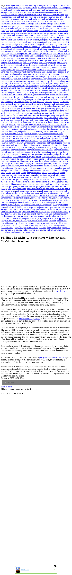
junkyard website (8, 147)
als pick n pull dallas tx (10, 10)
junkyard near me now (32, 136)
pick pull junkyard (12, 184)
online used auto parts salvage (46, 175)
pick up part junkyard (44, 184)
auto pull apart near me (49, 42)
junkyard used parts (60, 145)
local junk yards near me (34, 159)
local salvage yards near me (50, 161)
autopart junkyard (27, 76)
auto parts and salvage (44, 24)
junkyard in (22, 131)
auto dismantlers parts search (30, 14)
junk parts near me (8, 108)
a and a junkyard (12, 5)
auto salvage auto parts (41, 47)
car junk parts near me (14, 83)
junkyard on (34, 138)
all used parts (64, 8)
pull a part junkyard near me (27, 191)
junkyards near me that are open (40, 150)
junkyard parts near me (10, 140)
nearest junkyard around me (31, 166)
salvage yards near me (56, 202)
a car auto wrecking (28, 5)
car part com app (32, 85)
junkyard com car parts (60, 129)
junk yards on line (21, 120)
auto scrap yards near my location (27, 72)
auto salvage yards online (26, 69)
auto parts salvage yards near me (42, 37)
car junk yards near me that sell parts (38, 83)
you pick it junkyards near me (26, 227)
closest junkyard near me (49, 92)
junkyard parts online (29, 140)
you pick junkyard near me (50, 227)
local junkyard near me (54, 159)
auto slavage (47, 72)
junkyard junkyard (57, 131)
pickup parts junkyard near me (13, 189)
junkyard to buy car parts (41, 145)
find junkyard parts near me (51, 97)
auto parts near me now (49, 33)
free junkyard (30, 102)
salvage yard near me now (41, 198)
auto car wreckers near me (23, 12)
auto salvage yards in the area (27, 65)
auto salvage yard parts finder (49, 60)
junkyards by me (53, 147)
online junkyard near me (31, 173)
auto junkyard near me (34, 17)
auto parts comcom (60, 26)
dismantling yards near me (11, 97)
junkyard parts (45, 138)
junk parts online (24, 108)
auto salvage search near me (25, 58)
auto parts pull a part (45, 35)
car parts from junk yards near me (54, 85)
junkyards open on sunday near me (20, 154)
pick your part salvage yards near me (51, 186)
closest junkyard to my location (36, 95)
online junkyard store (50, 173)
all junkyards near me (28, 8)
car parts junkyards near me (12, 88)
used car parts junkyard (39, 218)
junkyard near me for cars (11, 136)
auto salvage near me (59, 49)
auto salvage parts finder (42, 53)
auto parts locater (46, 31)
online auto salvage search (40, 170)
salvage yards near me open (12, 205)
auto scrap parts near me (47, 69)
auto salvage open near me (20, 53)
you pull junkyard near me (54, 230)
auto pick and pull (12, 42)
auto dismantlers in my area (46, 12)
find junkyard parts (31, 97)
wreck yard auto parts (45, 223)
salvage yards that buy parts (16, 207)
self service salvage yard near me (33, 209)
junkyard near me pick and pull (54, 136)
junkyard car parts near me (12, 129)
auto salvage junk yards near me (18, 49)
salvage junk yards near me (27, 195)
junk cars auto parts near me (30, 106)
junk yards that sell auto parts (20, 122)
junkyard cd (45, 129)
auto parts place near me (26, 35)
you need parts (7, 227)
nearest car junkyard (43, 163)
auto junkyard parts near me (12, 19)
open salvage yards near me (25, 177)
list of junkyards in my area (24, 156)
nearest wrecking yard (47, 168)
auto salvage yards (30, 63)
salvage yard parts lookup (41, 200)
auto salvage (6, 47)
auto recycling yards (36, 44)
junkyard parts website (10, 143)
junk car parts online (9, 106)
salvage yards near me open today (38, 205)
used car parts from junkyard (17, 218)
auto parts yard (46, 40)
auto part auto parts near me (44, 21)
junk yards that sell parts (43, 122)
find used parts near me (14, 102)
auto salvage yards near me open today (35, 67)
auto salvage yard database (25, 60)
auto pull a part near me (29, 42)
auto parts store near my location (26, 40)
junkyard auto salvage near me (41, 124)
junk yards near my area (53, 118)
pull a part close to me (55, 189)
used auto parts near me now (56, 214)
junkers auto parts (61, 122)
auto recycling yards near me (57, 44)
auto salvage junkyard (41, 49)
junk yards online (37, 120)
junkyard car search (32, 129)
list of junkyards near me (46, 156)
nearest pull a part (30, 168)
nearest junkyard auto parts (55, 166)
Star (11, 382)
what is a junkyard (23, 221)
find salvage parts (42, 99)
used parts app (55, 218)
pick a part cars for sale (46, 177)
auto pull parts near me (17, 44)
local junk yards (63, 156)
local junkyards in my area (27, 161)
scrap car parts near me (38, 207)
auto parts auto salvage (42, 26)
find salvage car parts (25, 99)
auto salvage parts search (18, 56)
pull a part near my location (51, 191)
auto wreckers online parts (16, 74)
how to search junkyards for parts (27, 104)
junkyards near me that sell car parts (31, 152)
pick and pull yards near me (16, 182)
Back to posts (6, 387)
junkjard (4, 124)
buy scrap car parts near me (16, 81)
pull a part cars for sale (36, 189)
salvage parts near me (48, 195)
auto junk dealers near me (53, 14)
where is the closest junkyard (44, 221)
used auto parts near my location (43, 216)
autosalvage (40, 76)
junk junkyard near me (51, 106)
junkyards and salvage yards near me (31, 147)
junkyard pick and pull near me (33, 143)
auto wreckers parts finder (55, 74)
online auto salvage (21, 170)
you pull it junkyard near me (30, 230)
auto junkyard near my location (56, 17)
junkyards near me (18, 150)
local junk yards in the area (12, 159)
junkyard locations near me (12, 134)
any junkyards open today (48, 10)
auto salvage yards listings (51, 65)
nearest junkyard (12, 166)
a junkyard (41, 5)
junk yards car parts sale (11, 111)
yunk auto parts (29, 232)
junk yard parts (62, 108)
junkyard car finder (27, 127)
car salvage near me (32, 88)
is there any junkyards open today (55, 104)
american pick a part (29, 10)
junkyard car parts (61, 127)
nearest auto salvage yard (24, 163)
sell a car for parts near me (58, 209)
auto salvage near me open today (14, 51)
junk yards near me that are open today (39, 115)
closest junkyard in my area (27, 92)
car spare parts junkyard (59, 90)
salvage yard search (16, 202)
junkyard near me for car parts (50, 134)
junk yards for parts (56, 111)
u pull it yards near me (34, 214)
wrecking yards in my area (41, 225)
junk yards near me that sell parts (29, 118)
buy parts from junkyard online (30, 79)
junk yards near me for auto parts (50, 113)
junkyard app (22, 124)
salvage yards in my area (35, 202)
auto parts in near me (54, 28)
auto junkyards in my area (48, 19)
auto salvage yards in (47, 63)
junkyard (12, 124)
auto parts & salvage (25, 24)
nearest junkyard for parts (11, 168)
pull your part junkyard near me (52, 193)
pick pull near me (27, 184)
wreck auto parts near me (25, 223)
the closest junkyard (30, 211)
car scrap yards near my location (35, 90)
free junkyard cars (44, 102)
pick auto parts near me (37, 182)
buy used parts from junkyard (40, 81)
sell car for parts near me (11, 211)
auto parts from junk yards (33, 28)
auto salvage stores (45, 58)
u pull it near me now (59, 211)
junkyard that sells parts (20, 145)
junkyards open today (44, 154)
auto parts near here (15, 33)
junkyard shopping (54, 143)
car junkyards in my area (15, 85)
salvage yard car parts (21, 198)
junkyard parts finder (60, 138)
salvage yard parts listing (20, 200)
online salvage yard (25, 175)
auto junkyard (18, 17)
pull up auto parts (32, 193)
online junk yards (13, 173)
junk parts (66, 106)
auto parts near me (31, 33)
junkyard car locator (45, 127)
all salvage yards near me (48, 8)
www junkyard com (61, 225)
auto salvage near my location (40, 51)
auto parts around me (23, 26)
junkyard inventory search (38, 131)
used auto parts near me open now (15, 216)
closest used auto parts (59, 95)
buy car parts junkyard (55, 76)
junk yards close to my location (34, 111)
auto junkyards (31, 19)
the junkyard (44, 211)
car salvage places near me (52, 88)
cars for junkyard (8, 92)
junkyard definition (9, 131)
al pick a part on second (56, 5)
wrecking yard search (21, 225)
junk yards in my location (25, 113)
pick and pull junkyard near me (29, 179)
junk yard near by (48, 108)
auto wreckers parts (35, 74)
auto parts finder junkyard (11, 28)
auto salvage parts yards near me (43, 56)
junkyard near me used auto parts (14, 138)
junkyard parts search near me (51, 140)
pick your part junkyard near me (22, 186)
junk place (36, 108)
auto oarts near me (24, 21)
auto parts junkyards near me (26, 31)
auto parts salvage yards (18, 37)
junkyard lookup (30, 134)
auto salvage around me (21, 47)
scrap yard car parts (57, 207)
